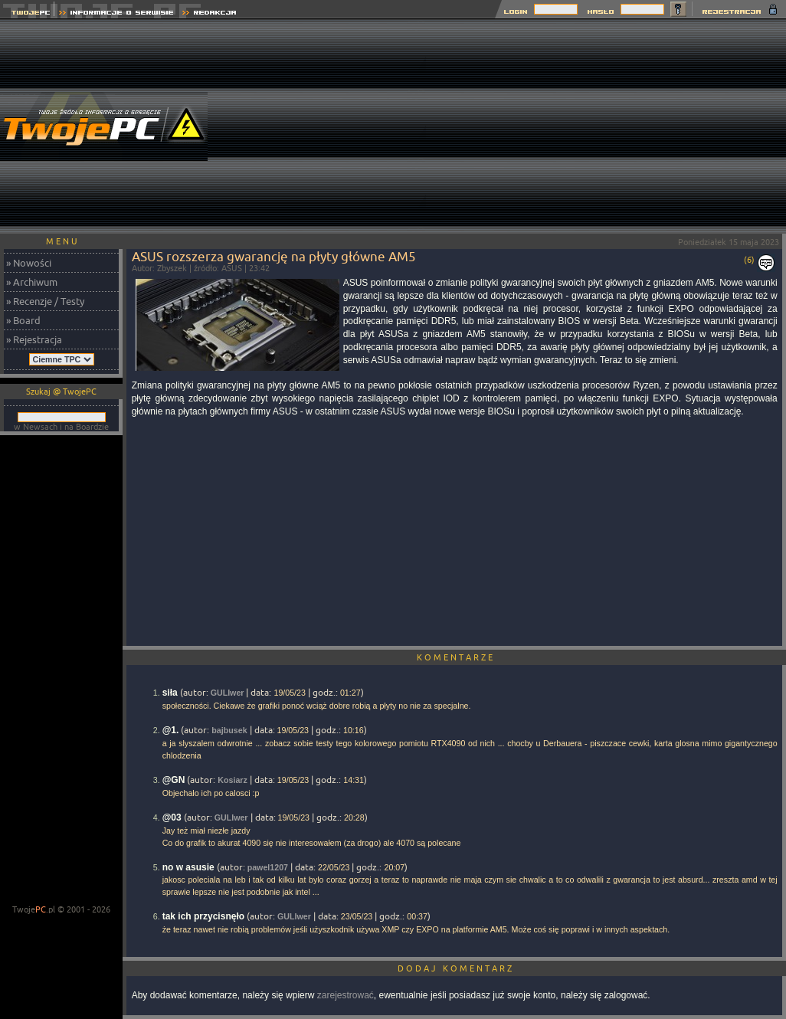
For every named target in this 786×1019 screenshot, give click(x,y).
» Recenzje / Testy (45, 301)
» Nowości (28, 262)
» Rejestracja (34, 339)
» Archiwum (31, 282)
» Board (23, 320)
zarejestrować (345, 995)
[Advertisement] (606, 126)
